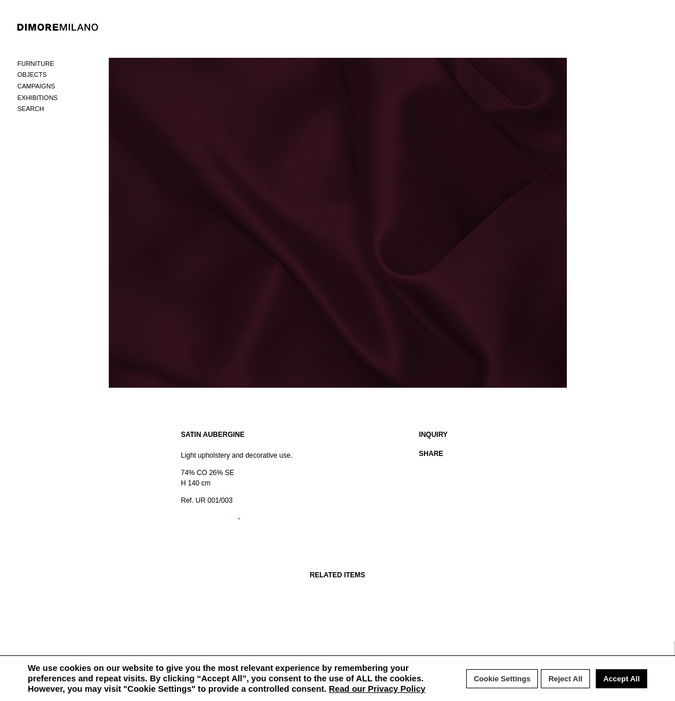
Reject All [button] (565, 678)
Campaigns (36, 86)
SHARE (431, 454)
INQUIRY (433, 435)
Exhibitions (37, 97)
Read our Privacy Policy (377, 688)
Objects (32, 74)
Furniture (35, 63)
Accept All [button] (621, 678)
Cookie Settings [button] (502, 678)
